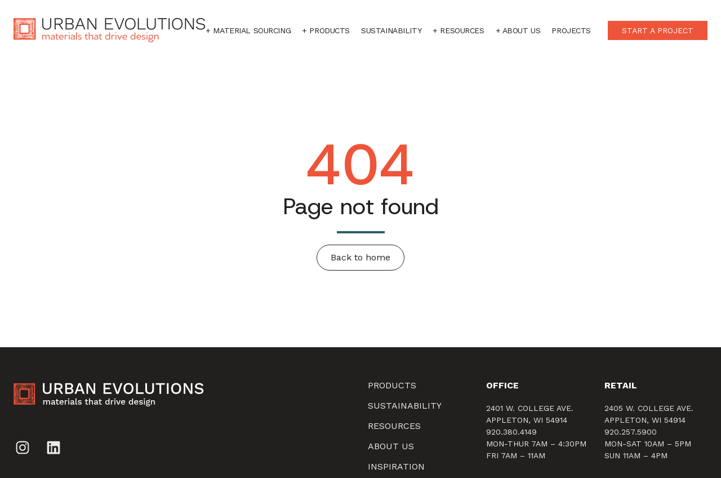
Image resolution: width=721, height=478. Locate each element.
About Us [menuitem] (391, 446)
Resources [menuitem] (394, 426)
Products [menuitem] (392, 385)
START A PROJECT (657, 30)
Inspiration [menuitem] (396, 466)
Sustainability (391, 30)
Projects (571, 30)
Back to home (360, 257)
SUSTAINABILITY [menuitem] (405, 405)
